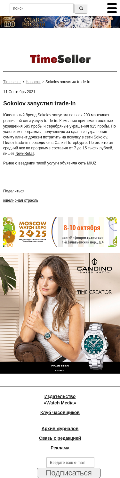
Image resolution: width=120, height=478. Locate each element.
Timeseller (12, 82)
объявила (68, 163)
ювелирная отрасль (20, 200)
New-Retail (24, 153)
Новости (33, 82)
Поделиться (13, 191)
